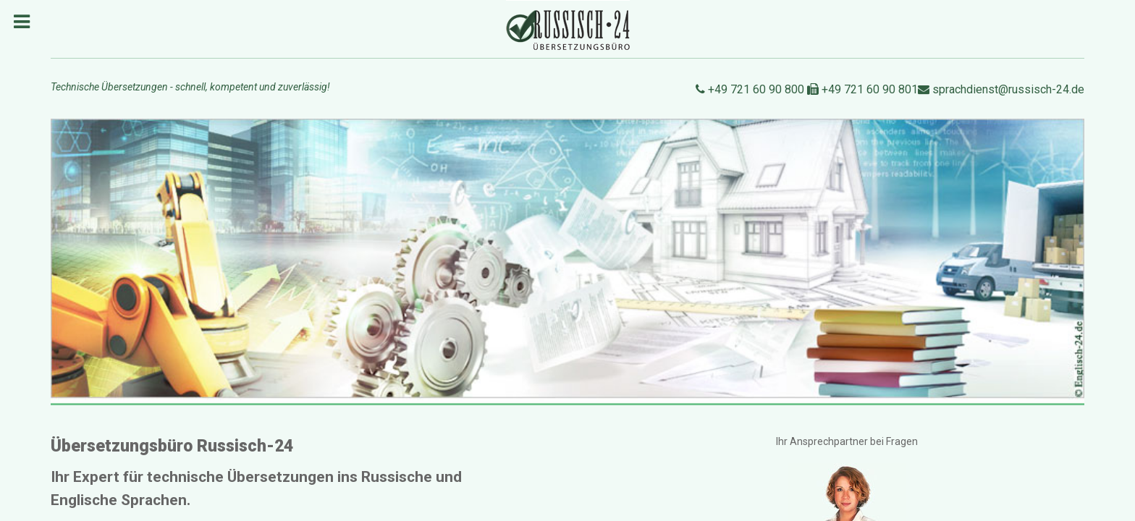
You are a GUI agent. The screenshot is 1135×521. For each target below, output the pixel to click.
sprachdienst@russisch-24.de (1001, 89)
